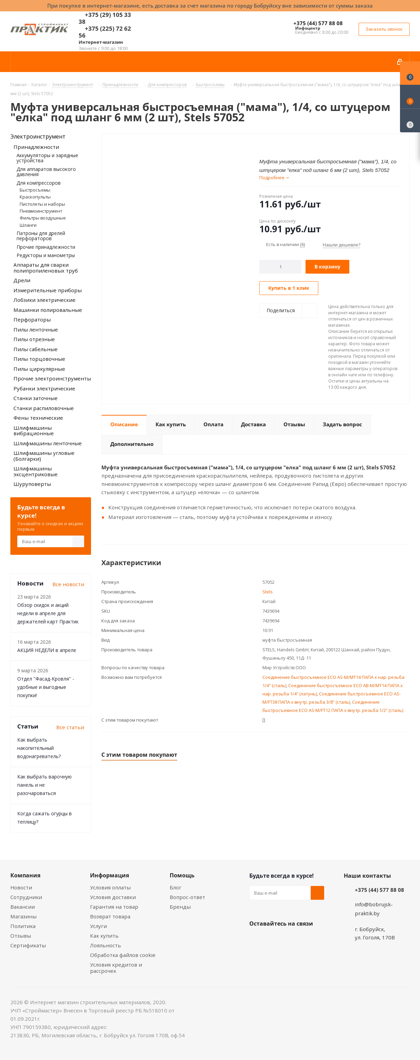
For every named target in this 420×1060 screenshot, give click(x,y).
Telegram (308, 940)
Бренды (180, 906)
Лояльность (105, 945)
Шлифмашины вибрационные (33, 430)
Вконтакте (256, 940)
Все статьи (70, 727)
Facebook (273, 940)
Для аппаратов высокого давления (46, 171)
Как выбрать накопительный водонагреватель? (39, 748)
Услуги (98, 926)
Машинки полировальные (47, 309)
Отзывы (20, 935)
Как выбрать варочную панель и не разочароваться (44, 784)
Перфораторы (32, 319)
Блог (175, 887)
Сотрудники (26, 897)
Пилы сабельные (35, 349)
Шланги (28, 225)
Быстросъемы (35, 190)
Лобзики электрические (44, 299)
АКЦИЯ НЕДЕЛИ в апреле (46, 650)
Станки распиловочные (43, 408)
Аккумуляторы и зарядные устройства (47, 158)
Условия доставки (113, 897)
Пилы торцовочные (39, 358)
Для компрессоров (39, 183)
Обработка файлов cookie (123, 954)
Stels (267, 592)
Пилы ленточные (35, 329)
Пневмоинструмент (41, 211)
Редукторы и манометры (46, 255)
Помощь (182, 875)
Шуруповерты (32, 483)
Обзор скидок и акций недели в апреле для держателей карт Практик (48, 613)
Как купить (104, 935)
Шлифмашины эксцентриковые (35, 471)
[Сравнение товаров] (410, 120)
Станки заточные (35, 398)
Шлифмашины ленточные (47, 443)
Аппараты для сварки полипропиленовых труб (45, 267)
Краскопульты (35, 197)
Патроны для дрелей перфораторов (41, 236)
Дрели (21, 280)
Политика (23, 926)
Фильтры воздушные (43, 218)
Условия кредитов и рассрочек (116, 967)
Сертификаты (28, 945)
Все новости (68, 584)
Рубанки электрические (44, 388)
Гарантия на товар (114, 906)
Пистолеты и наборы (42, 204)
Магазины (23, 916)
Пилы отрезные (34, 339)
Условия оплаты (110, 887)
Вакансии (22, 906)
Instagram (291, 940)
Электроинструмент (38, 136)
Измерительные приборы (47, 290)
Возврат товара (110, 916)
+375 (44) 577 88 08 (318, 23)
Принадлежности (36, 146)
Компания (25, 875)
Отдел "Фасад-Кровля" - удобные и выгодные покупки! (45, 687)
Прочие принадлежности (46, 247)
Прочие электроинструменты (52, 378)
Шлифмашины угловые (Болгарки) (43, 455)
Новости (21, 887)
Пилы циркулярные (39, 368)
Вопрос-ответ (187, 897)
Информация (109, 875)
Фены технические (38, 417)
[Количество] (280, 266)
